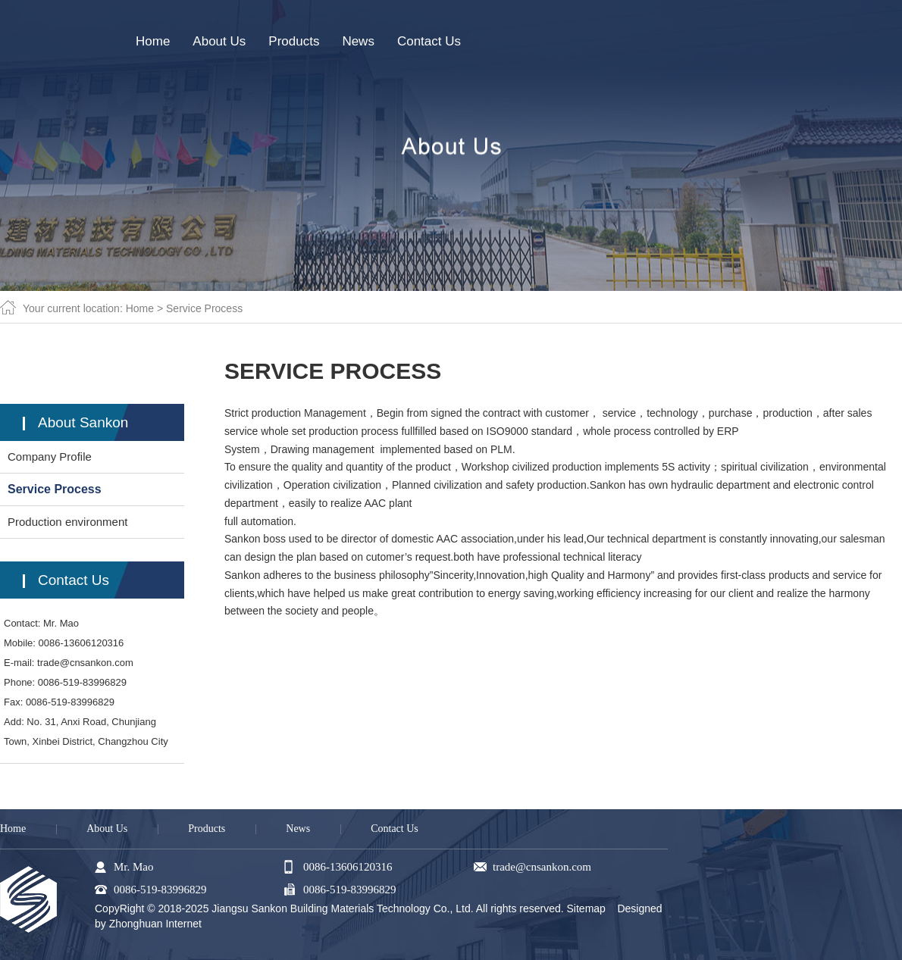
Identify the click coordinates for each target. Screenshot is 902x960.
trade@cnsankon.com (85, 662)
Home (140, 308)
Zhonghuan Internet (155, 924)
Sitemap (586, 908)
